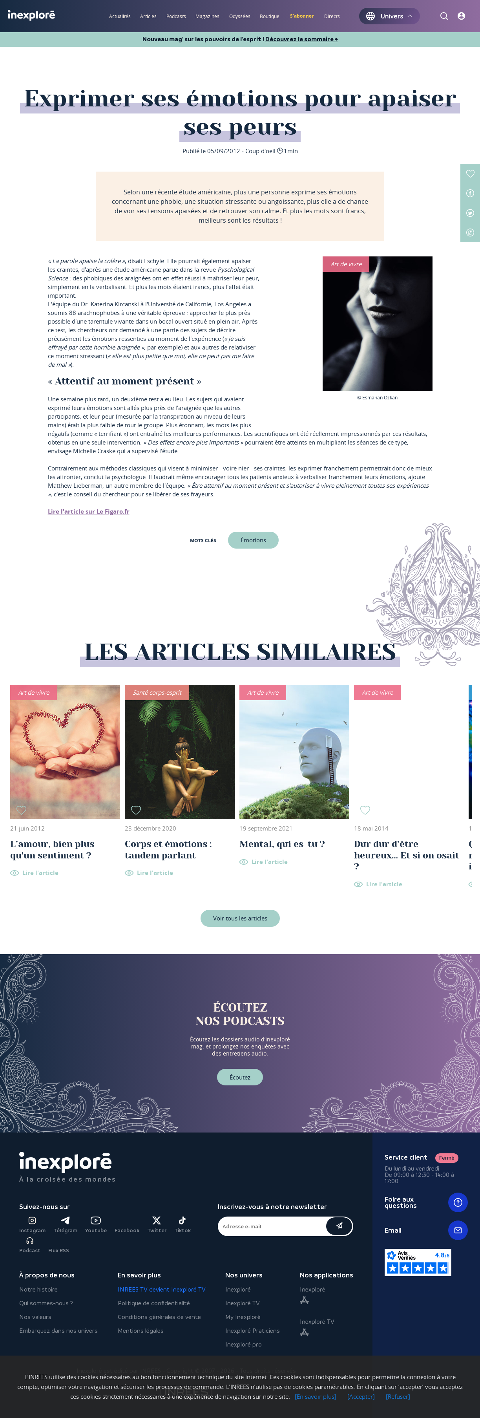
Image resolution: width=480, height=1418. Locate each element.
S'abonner (302, 16)
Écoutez (240, 1077)
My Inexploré (243, 1317)
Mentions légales (141, 1330)
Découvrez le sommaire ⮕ (301, 39)
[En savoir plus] (315, 1396)
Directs (332, 16)
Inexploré (238, 1289)
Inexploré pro (243, 1344)
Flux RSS (58, 1250)
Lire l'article (40, 873)
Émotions (253, 540)
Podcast (29, 1245)
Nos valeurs (35, 1317)
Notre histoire (38, 1289)
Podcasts (176, 16)
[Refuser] (398, 1396)
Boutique (269, 16)
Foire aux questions (426, 1202)
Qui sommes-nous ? (46, 1303)
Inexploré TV (242, 1303)
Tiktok (182, 1225)
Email (426, 1230)
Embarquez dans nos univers (58, 1330)
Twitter (156, 1225)
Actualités (120, 16)
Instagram (32, 1225)
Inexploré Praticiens (252, 1330)
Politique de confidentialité (154, 1303)
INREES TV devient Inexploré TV (162, 1289)
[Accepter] (361, 1396)
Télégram (65, 1225)
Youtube (96, 1225)
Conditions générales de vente (159, 1317)
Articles (148, 16)
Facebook (127, 1230)
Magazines (207, 16)
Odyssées (239, 16)
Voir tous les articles (240, 918)
